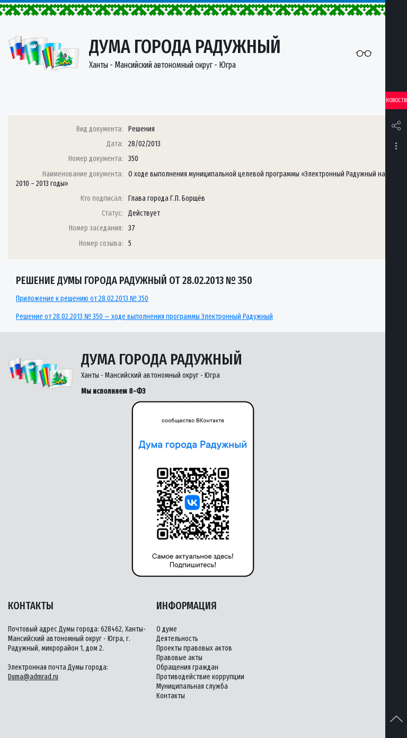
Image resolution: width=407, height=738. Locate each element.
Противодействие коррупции (200, 676)
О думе (166, 629)
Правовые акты (179, 657)
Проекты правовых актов (194, 648)
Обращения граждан (187, 667)
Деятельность (177, 638)
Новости (396, 100)
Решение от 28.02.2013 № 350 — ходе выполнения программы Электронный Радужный (144, 316)
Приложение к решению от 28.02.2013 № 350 (82, 298)
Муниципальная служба (192, 686)
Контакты (170, 695)
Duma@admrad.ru (33, 676)
